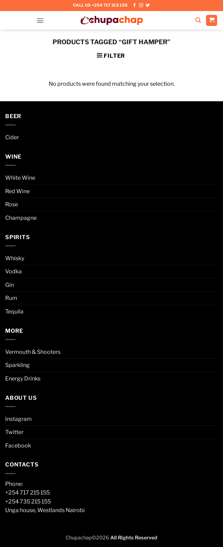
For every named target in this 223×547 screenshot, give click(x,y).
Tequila (14, 311)
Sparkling (17, 365)
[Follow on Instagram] (141, 5)
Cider (12, 137)
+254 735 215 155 (28, 501)
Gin (9, 285)
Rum (11, 298)
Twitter (14, 432)
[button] (40, 20)
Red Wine (17, 191)
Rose (11, 204)
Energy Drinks (22, 378)
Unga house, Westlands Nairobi (45, 510)
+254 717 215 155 (27, 492)
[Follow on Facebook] (134, 5)
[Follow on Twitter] (148, 5)
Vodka (13, 271)
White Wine (20, 178)
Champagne (21, 218)
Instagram (18, 419)
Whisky (14, 258)
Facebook (18, 445)
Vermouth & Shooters (33, 352)
